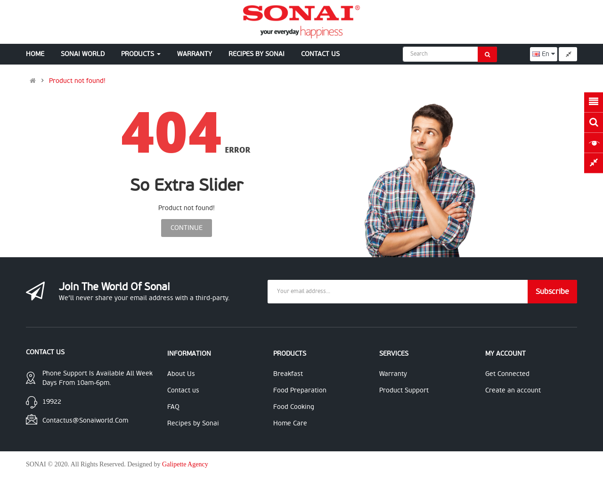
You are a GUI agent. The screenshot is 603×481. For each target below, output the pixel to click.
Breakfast (288, 374)
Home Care (290, 423)
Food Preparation (299, 390)
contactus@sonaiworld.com (85, 420)
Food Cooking (293, 407)
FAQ (173, 407)
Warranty (393, 374)
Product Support (404, 390)
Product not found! (77, 81)
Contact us (183, 390)
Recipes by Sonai (193, 423)
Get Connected (507, 374)
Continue (187, 228)
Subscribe (552, 291)
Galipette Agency (185, 464)
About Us (181, 374)
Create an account (513, 390)
